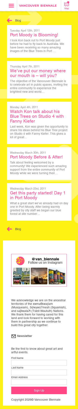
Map (66, 5)
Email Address (19, 377)
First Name (17, 358)
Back (9, 20)
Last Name (17, 367)
